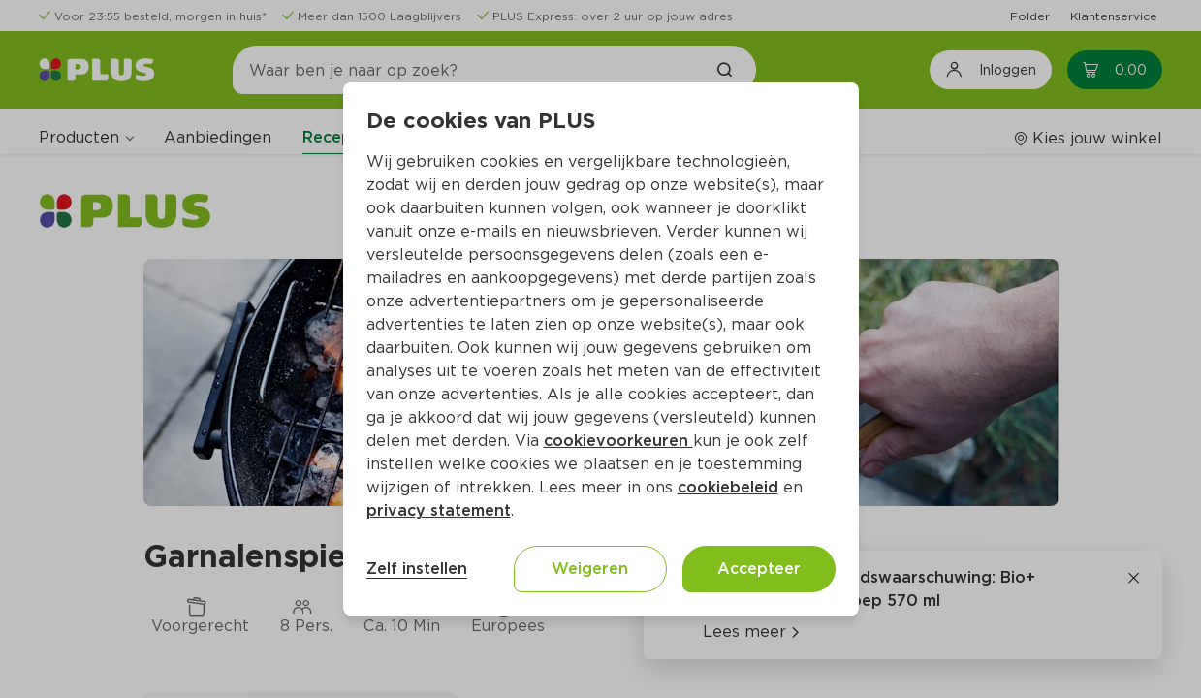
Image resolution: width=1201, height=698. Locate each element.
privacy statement (438, 510)
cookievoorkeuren (618, 440)
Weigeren (590, 568)
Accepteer (759, 568)
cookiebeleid (728, 487)
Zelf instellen (416, 568)
